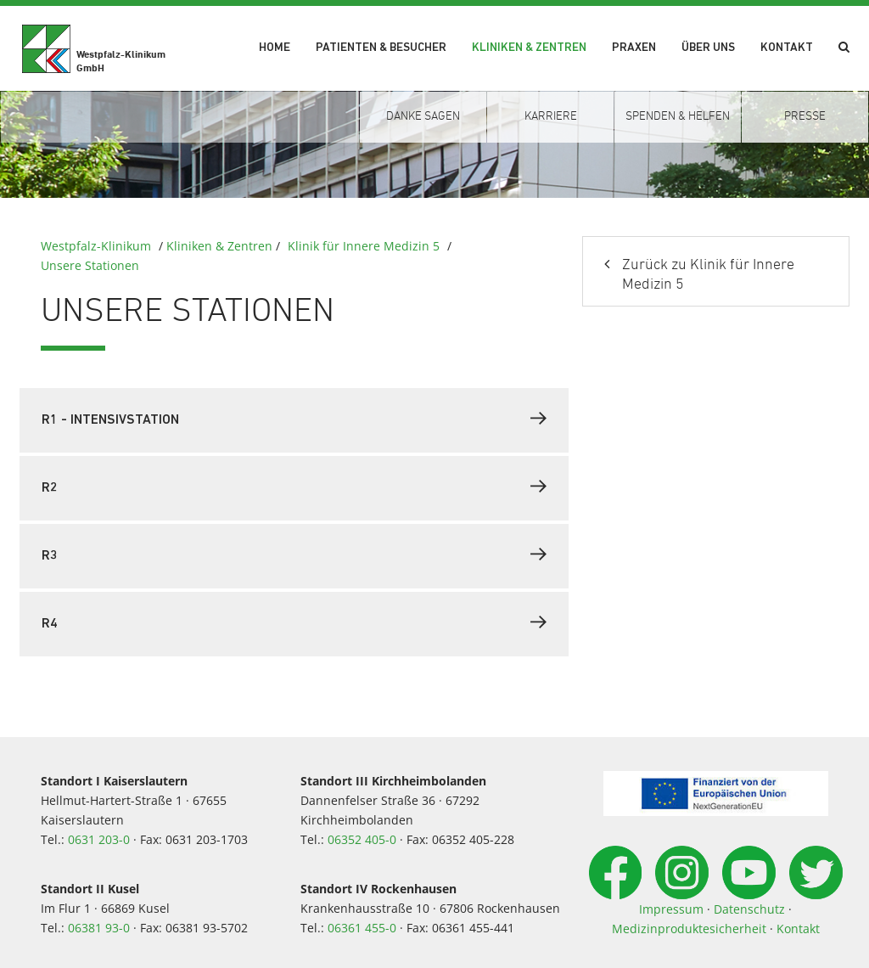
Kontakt (786, 48)
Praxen (634, 48)
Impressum (671, 909)
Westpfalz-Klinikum (96, 246)
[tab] (294, 420)
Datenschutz (749, 909)
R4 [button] (294, 622)
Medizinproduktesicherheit (689, 928)
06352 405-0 (362, 839)
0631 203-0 (99, 839)
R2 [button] (294, 486)
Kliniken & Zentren (529, 48)
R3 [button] (294, 554)
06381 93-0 (99, 928)
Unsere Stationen (90, 265)
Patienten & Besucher (381, 48)
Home (274, 48)
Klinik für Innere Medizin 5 (364, 246)
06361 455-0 (362, 928)
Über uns (708, 48)
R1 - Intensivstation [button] (294, 418)
